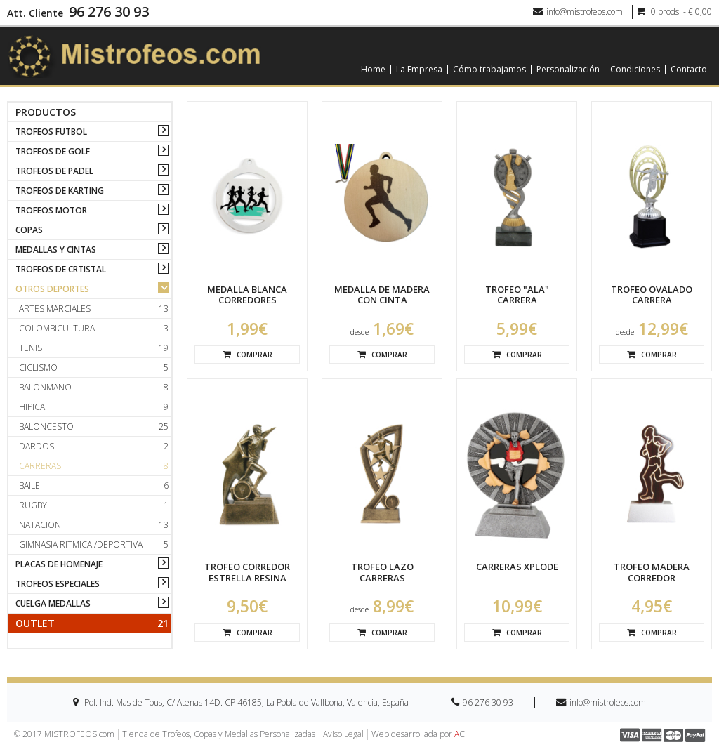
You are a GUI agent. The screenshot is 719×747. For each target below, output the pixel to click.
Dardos (94, 446)
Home (373, 69)
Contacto (689, 69)
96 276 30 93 (109, 12)
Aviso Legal (343, 734)
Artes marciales (94, 309)
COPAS (29, 230)
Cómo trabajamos (489, 69)
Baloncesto (94, 426)
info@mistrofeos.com (578, 12)
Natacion (94, 525)
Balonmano (94, 387)
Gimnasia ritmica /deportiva (94, 544)
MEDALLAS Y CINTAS (55, 250)
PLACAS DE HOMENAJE (59, 564)
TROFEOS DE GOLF (52, 151)
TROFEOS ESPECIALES (57, 584)
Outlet (92, 623)
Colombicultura (94, 328)
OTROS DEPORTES (52, 289)
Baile (94, 485)
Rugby (94, 505)
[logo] (134, 55)
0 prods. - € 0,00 (674, 12)
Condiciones (635, 69)
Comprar (247, 354)
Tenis (94, 348)
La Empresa (419, 69)
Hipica (94, 407)
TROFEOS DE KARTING (59, 191)
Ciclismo (94, 368)
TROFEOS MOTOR (51, 210)
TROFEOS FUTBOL (51, 132)
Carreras (94, 466)
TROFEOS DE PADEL (54, 171)
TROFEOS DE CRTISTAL (60, 269)
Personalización (568, 69)
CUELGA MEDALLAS (53, 603)
